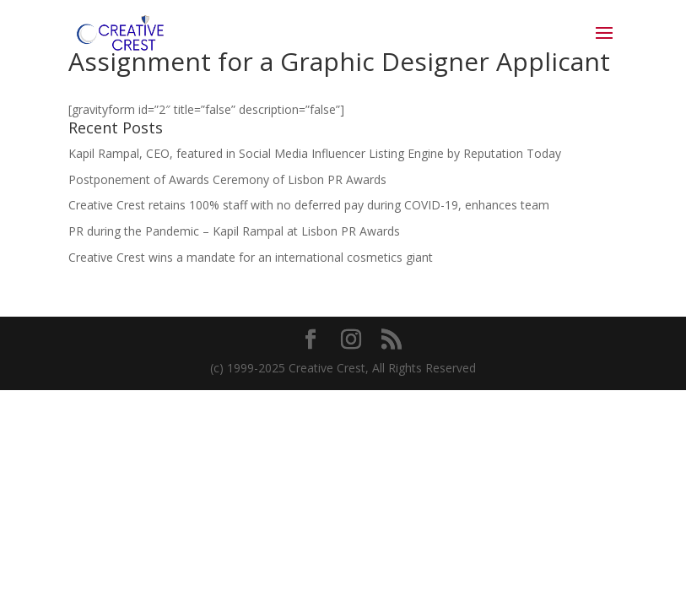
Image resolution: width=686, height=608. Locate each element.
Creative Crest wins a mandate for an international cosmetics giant (250, 257)
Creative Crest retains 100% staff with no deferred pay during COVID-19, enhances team (308, 205)
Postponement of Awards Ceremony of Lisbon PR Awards (227, 179)
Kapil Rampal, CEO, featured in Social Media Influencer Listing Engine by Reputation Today (314, 153)
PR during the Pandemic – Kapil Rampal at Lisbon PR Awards (234, 231)
